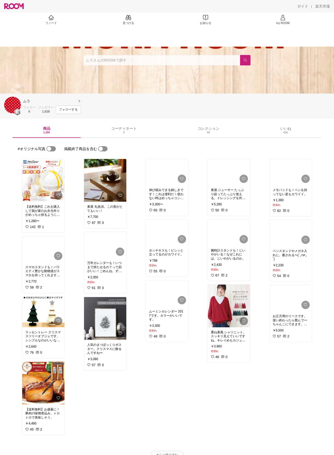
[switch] (51, 148)
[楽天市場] (322, 6)
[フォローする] (68, 110)
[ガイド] (302, 6)
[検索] (245, 60)
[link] (43, 180)
